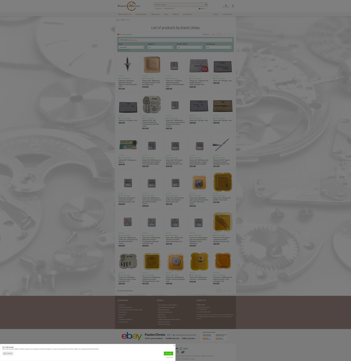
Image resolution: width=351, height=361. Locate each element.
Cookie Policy (169, 357)
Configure (8, 353)
